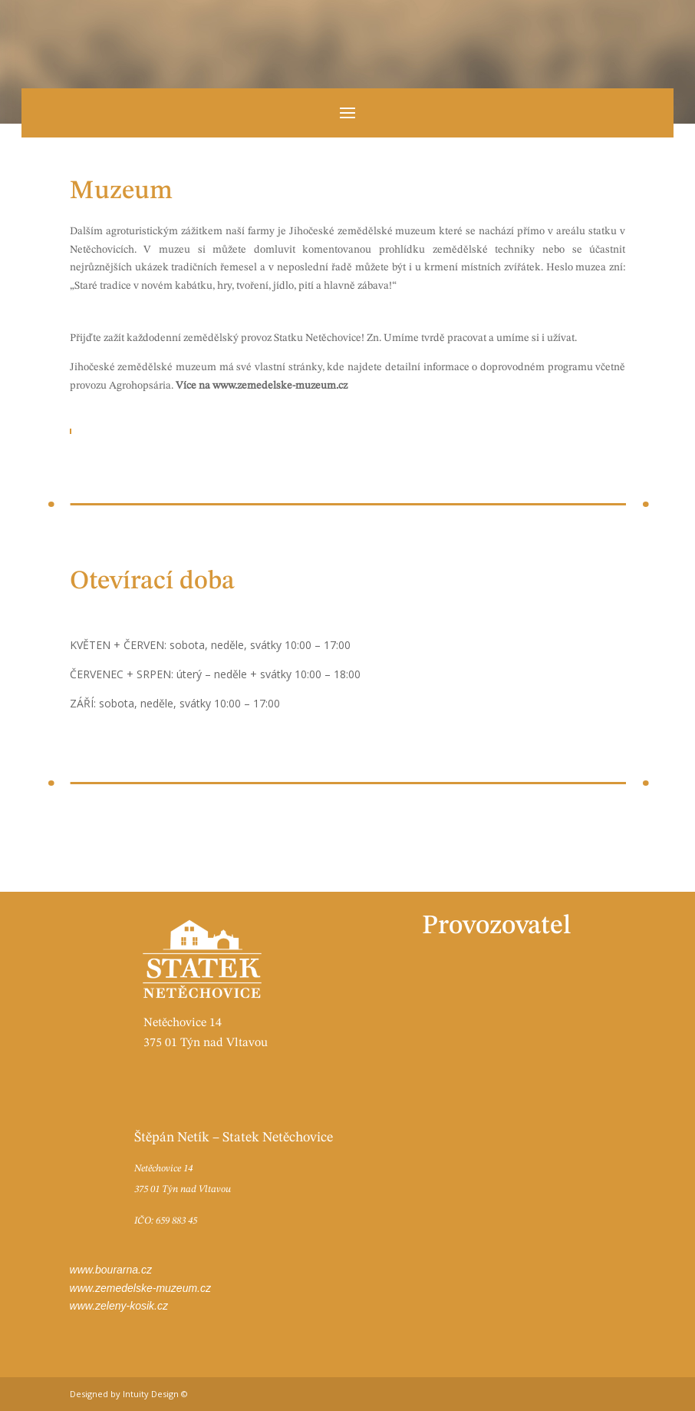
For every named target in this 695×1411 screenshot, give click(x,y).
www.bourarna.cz (111, 1270)
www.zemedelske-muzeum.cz (140, 1288)
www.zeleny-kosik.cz (119, 1306)
